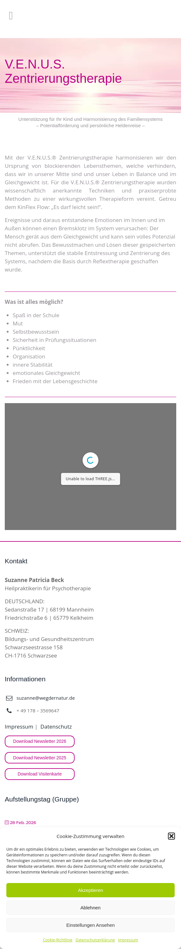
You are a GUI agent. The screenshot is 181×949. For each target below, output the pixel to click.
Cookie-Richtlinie (57, 940)
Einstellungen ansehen (90, 925)
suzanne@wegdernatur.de (46, 698)
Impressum (128, 940)
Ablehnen (90, 907)
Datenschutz (56, 726)
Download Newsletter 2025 (39, 757)
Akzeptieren (90, 890)
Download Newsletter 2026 (39, 741)
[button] (171, 836)
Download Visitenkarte (39, 773)
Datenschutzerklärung (95, 940)
